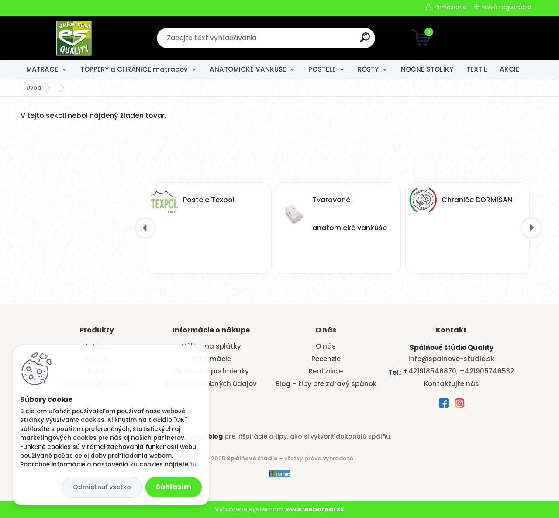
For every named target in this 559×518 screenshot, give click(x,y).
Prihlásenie (451, 7)
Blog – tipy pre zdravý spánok (326, 383)
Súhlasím (173, 487)
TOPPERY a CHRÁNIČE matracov (134, 69)
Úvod (33, 87)
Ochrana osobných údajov (211, 383)
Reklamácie (211, 358)
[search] (365, 40)
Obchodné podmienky (211, 371)
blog (215, 436)
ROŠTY (368, 69)
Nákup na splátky (211, 346)
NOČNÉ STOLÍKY (427, 69)
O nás (326, 346)
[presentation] (145, 228)
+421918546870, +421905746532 (458, 371)
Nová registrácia (506, 7)
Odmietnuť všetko (102, 487)
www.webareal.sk (315, 509)
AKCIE (509, 69)
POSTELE (322, 69)
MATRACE (42, 69)
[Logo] (74, 38)
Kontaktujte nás (451, 383)
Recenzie (326, 358)
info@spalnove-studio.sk (451, 358)
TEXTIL (476, 69)
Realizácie (326, 371)
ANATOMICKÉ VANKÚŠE (248, 69)
